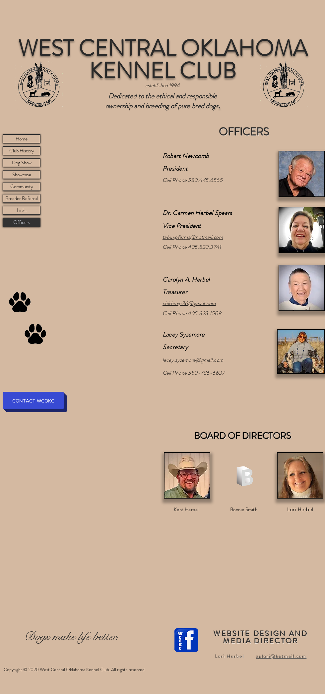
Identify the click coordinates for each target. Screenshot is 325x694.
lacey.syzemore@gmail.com (193, 360)
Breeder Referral (21, 198)
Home (22, 138)
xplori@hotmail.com (281, 656)
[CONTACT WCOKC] (33, 400)
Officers (21, 222)
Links (22, 210)
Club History (21, 150)
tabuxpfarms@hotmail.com (192, 237)
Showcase (21, 174)
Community (21, 186)
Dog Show (22, 162)
